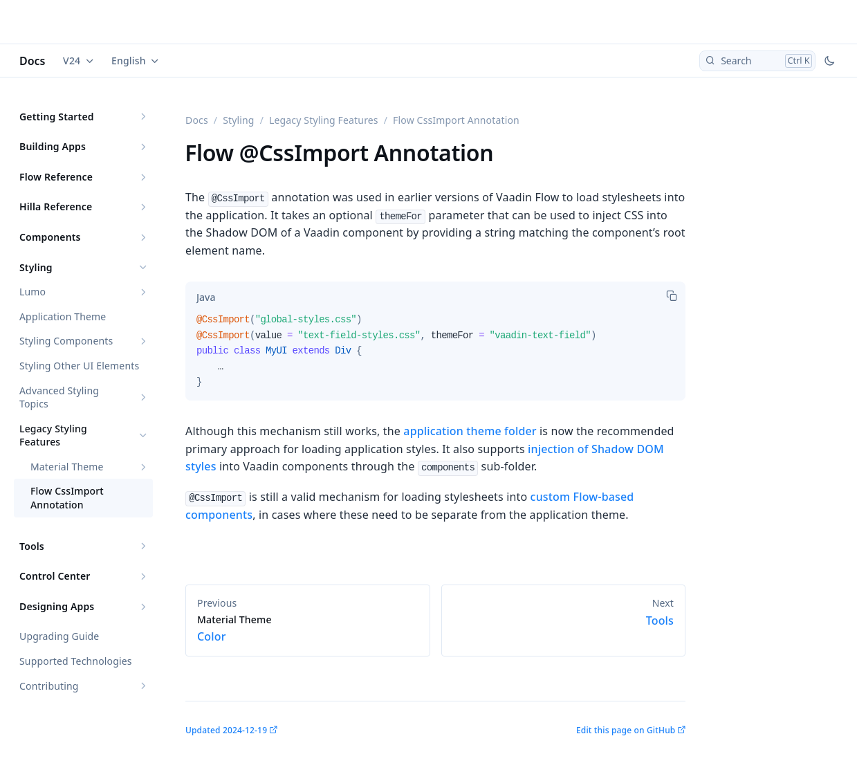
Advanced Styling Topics (59, 397)
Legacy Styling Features (53, 435)
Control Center (54, 575)
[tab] (205, 296)
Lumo (32, 291)
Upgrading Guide (59, 636)
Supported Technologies (75, 661)
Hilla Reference (55, 206)
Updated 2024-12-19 (226, 730)
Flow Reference (56, 176)
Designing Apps (56, 606)
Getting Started (56, 116)
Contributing (49, 685)
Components (50, 237)
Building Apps (52, 146)
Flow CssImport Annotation (67, 497)
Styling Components (66, 340)
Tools (31, 546)
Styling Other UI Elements (79, 365)
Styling (36, 267)
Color (307, 629)
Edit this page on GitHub (625, 730)
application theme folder (469, 431)
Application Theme (62, 316)
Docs (32, 60)
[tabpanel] (435, 356)
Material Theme (67, 466)
